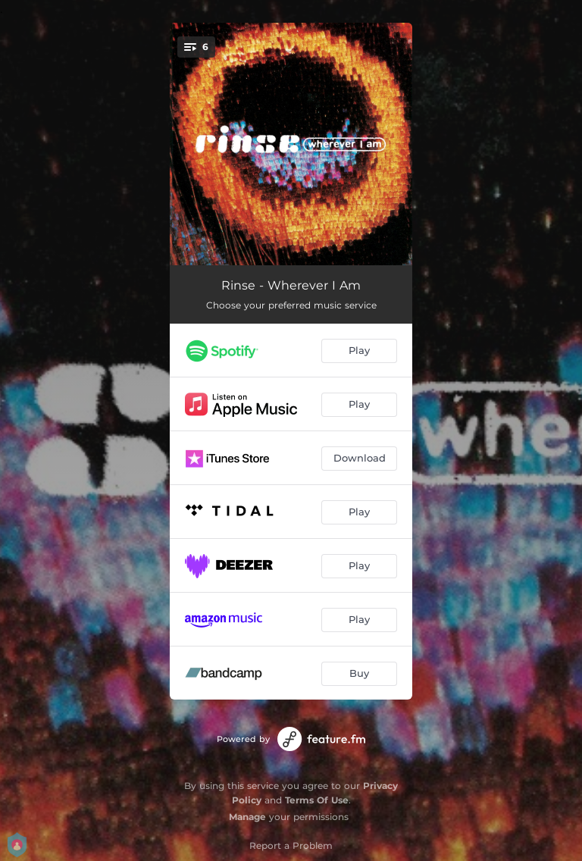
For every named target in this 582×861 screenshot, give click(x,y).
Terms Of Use (317, 800)
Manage (247, 816)
